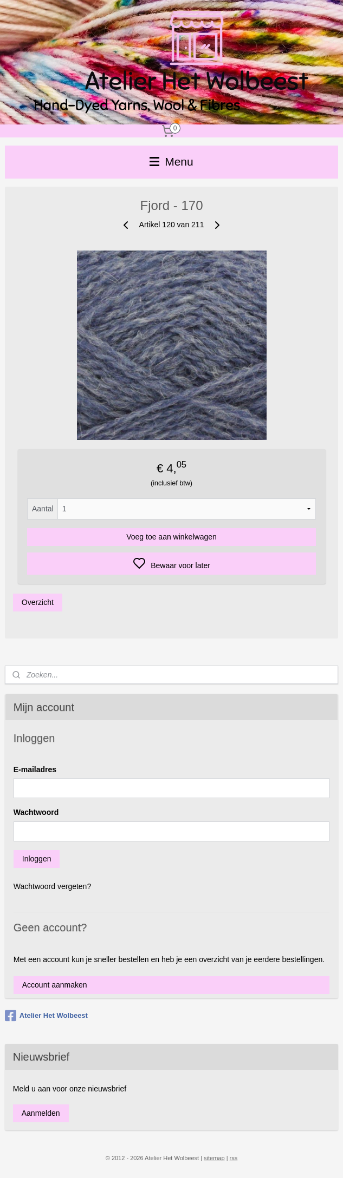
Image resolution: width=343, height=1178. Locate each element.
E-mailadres (35, 769)
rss (234, 1158)
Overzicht (38, 602)
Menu (171, 161)
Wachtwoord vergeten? (52, 886)
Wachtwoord (36, 812)
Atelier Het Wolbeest (46, 1015)
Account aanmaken (54, 984)
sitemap (214, 1158)
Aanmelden (41, 1113)
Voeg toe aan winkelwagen (171, 536)
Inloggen (36, 858)
